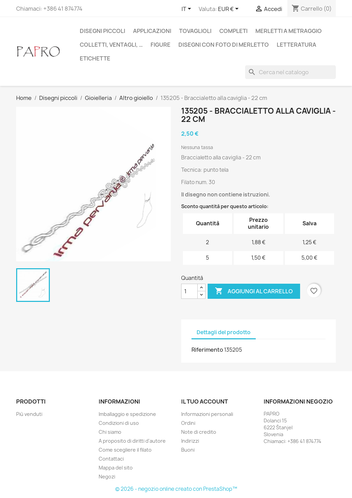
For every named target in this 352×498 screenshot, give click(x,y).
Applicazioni (152, 31)
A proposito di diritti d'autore (132, 441)
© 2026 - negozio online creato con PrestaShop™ (176, 489)
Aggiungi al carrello (254, 291)
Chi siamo (110, 432)
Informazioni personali (207, 414)
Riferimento (207, 349)
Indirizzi (190, 441)
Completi (233, 31)
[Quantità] (189, 291)
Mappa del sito (116, 467)
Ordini (188, 423)
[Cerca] (290, 72)
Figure (160, 44)
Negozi (107, 476)
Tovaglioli (195, 31)
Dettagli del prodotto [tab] (224, 332)
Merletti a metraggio (288, 31)
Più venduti (29, 414)
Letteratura (296, 44)
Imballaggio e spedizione (127, 414)
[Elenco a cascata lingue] (188, 9)
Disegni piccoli (102, 31)
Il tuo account (204, 401)
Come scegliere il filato (125, 449)
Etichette (95, 58)
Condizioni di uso (119, 423)
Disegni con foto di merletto (223, 44)
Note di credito (198, 432)
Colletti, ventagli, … (111, 44)
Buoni (188, 449)
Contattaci (111, 458)
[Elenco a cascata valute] (229, 9)
